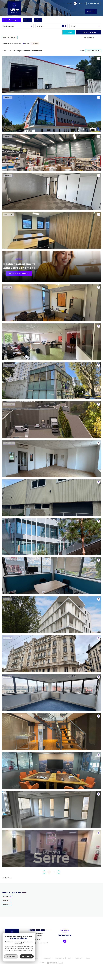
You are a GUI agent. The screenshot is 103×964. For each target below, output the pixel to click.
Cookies (88, 958)
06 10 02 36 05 (35, 939)
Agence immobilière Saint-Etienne (12, 43)
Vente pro (26, 43)
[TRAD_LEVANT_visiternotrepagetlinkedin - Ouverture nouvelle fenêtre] (64, 941)
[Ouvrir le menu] (91, 11)
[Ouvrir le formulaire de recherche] (68, 32)
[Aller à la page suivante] (58, 872)
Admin (69, 958)
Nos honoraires (35, 958)
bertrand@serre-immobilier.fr (38, 943)
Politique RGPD (78, 958)
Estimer (38, 20)
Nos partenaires (47, 958)
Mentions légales (59, 958)
